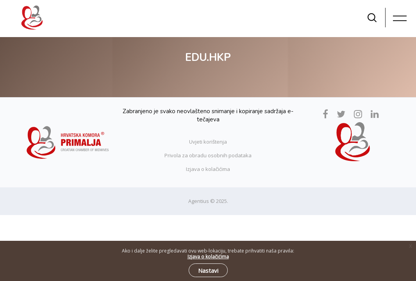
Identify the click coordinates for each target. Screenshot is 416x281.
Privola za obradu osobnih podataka (208, 155)
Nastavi (208, 270)
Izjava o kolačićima (208, 169)
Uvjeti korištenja (208, 141)
